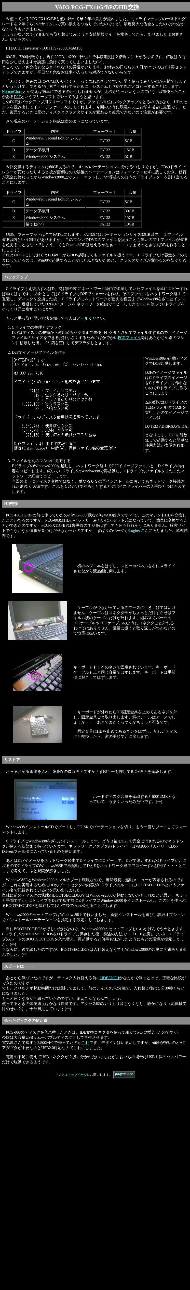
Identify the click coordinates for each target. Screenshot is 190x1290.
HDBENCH (109, 978)
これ (85, 1042)
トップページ (77, 1075)
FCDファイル (129, 338)
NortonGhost (12, 91)
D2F (17, 97)
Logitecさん (139, 530)
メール (82, 318)
